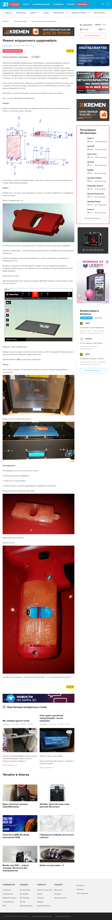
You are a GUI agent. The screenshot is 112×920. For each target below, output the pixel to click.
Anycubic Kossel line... (96, 194)
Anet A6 (90, 162)
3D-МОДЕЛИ (58, 4)
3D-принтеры (25, 890)
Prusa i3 (90, 209)
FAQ (4, 906)
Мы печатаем (99, 13)
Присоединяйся (93, 35)
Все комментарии (92, 370)
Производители (26, 906)
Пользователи (8, 902)
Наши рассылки (60, 898)
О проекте (7, 890)
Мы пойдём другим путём (16, 720)
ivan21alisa (43, 724)
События (40, 898)
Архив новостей (43, 906)
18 (68, 724)
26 (32, 724)
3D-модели (24, 894)
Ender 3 (90, 138)
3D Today (6, 21)
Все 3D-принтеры (92, 218)
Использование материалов (42, 916)
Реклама (7, 33)
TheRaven (6, 724)
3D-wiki (23, 902)
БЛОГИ (26, 4)
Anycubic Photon (94, 202)
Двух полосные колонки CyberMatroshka (15, 805)
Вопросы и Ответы (81, 13)
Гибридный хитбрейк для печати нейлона (57, 836)
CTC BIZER (35, 57)
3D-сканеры (24, 898)
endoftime (88, 339)
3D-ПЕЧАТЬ (82, 4)
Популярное (21, 13)
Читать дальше (8, 765)
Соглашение (8, 894)
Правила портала (9, 898)
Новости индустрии (44, 890)
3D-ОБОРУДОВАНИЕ (41, 4)
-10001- (87, 323)
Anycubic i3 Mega (94, 178)
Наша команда (82, 893)
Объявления (60, 13)
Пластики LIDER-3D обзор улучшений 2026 (16, 836)
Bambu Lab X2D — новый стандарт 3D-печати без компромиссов (16, 868)
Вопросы (98, 318)
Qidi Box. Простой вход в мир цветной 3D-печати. (55, 805)
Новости (8, 13)
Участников (87, 25)
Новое (35, 13)
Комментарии (86, 318)
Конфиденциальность (63, 916)
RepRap (90, 170)
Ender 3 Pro (92, 154)
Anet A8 (90, 146)
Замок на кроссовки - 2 (52, 865)
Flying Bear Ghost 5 (95, 186)
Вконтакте (58, 890)
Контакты (80, 885)
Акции (46, 13)
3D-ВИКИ (71, 4)
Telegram (57, 894)
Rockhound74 (7, 46)
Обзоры (40, 902)
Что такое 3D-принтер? (94, 250)
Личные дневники (20, 21)
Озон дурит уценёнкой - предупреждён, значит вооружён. (52, 718)
